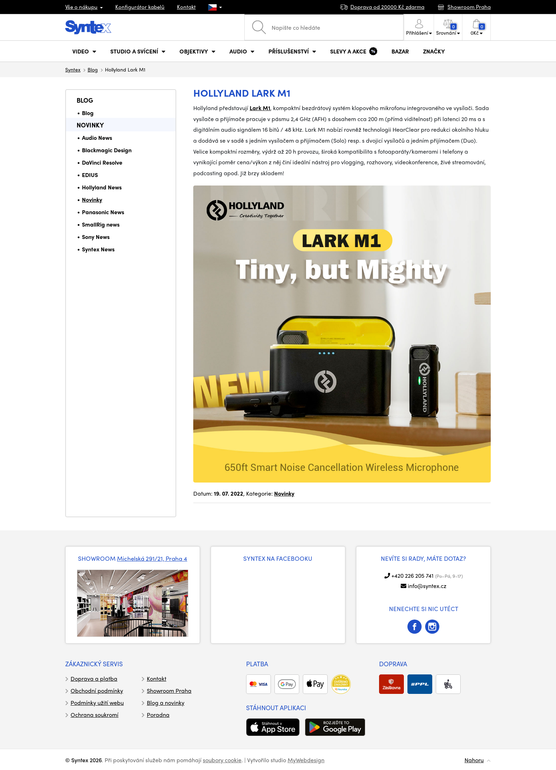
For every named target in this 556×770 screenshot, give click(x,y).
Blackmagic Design (107, 150)
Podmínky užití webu (97, 702)
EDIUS (90, 175)
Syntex (72, 69)
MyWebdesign (306, 760)
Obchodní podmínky (97, 690)
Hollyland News (102, 187)
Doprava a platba (94, 678)
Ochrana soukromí (94, 715)
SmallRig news (100, 224)
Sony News (96, 237)
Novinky (90, 124)
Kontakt (186, 7)
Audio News (97, 137)
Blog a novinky (165, 702)
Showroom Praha (169, 690)
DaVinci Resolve (102, 162)
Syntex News (98, 249)
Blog (93, 69)
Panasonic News (103, 212)
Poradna (158, 715)
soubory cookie (222, 760)
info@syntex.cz (427, 586)
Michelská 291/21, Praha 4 (152, 558)
